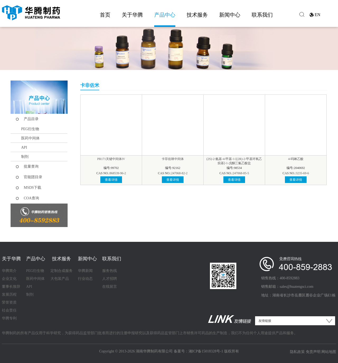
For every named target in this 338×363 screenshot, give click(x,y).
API (24, 147)
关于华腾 (132, 15)
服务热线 (109, 271)
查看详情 (111, 180)
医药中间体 (30, 138)
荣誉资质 (9, 302)
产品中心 (164, 15)
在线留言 (109, 287)
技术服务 (197, 15)
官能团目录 (33, 177)
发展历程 (9, 294)
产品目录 (31, 119)
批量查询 (31, 166)
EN (317, 14)
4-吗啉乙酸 (295, 159)
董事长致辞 (11, 287)
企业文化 (9, 279)
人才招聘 (109, 279)
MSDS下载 (32, 188)
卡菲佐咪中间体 (173, 159)
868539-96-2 (118, 173)
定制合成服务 (61, 271)
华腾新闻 (85, 271)
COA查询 (31, 198)
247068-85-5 (241, 173)
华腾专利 (9, 318)
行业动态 (85, 279)
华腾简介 (9, 271)
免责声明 (313, 352)
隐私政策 (297, 352)
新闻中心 (229, 15)
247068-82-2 (179, 173)
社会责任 (9, 310)
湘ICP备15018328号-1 (206, 351)
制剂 (25, 157)
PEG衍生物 (30, 129)
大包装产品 (59, 279)
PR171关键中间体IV (111, 159)
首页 (105, 15)
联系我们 (262, 15)
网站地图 (328, 352)
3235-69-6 (302, 173)
